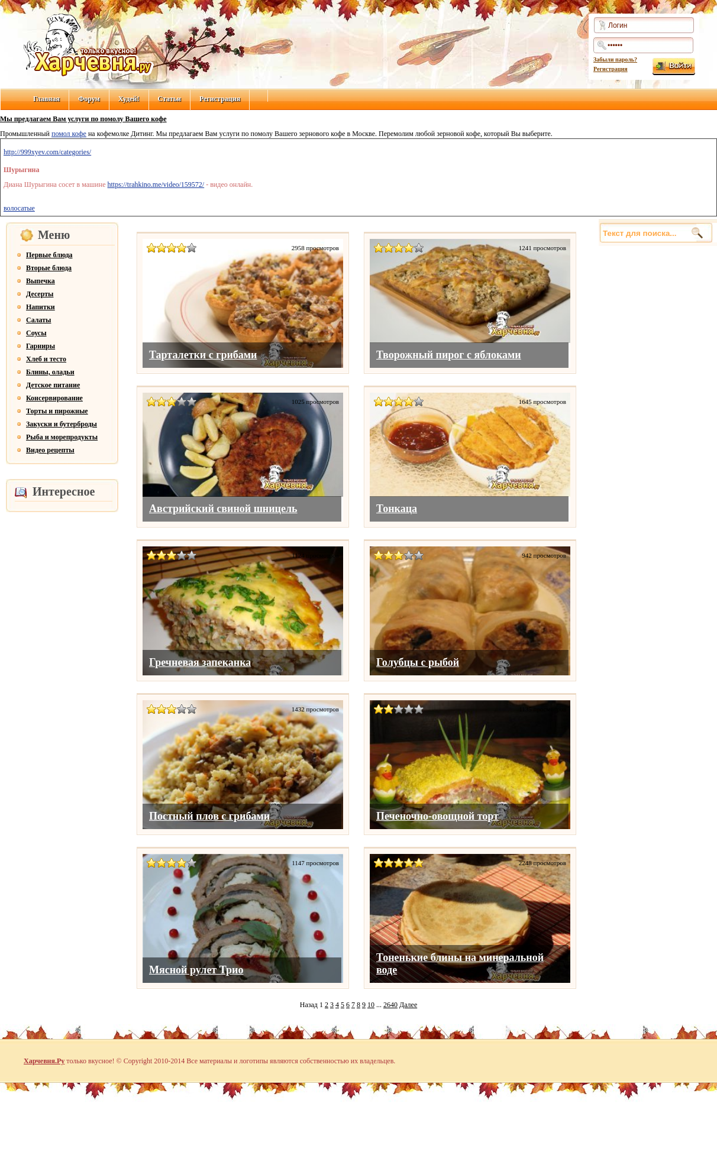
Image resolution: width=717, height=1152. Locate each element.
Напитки (40, 307)
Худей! (129, 99)
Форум (89, 99)
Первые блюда (49, 255)
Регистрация (610, 69)
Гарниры (40, 346)
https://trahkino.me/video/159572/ (156, 184)
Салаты (38, 320)
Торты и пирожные (57, 411)
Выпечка (40, 281)
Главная (46, 99)
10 (370, 1005)
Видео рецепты (50, 450)
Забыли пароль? (615, 59)
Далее (408, 1005)
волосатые (19, 208)
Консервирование (54, 398)
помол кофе (68, 134)
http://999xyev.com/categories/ (47, 152)
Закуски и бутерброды (61, 424)
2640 (390, 1005)
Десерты (39, 294)
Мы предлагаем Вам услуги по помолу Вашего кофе (83, 119)
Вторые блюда (49, 268)
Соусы (36, 333)
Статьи (169, 99)
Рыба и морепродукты (62, 437)
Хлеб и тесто (46, 359)
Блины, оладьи (50, 372)
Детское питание (53, 385)
